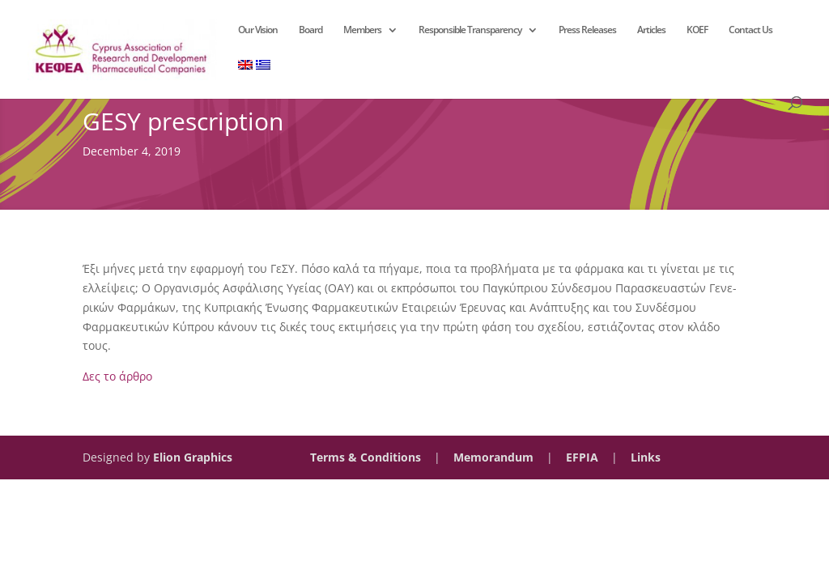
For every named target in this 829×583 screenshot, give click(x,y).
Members (362, 30)
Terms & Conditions (365, 457)
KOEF (697, 30)
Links (646, 457)
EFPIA (582, 457)
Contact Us (750, 30)
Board (310, 30)
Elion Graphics (192, 457)
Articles (651, 30)
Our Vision (258, 30)
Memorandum (493, 457)
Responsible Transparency (470, 30)
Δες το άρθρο (117, 376)
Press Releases (587, 30)
